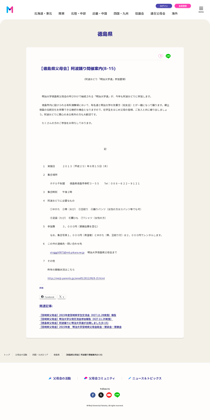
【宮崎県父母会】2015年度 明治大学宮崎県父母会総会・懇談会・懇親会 (80, 327)
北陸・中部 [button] (78, 13)
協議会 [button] (139, 13)
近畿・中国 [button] (99, 13)
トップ (7, 354)
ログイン (164, 5)
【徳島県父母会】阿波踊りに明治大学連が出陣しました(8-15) (73, 323)
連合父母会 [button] (157, 13)
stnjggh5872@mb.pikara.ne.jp (67, 252)
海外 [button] (175, 13)
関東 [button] (61, 13)
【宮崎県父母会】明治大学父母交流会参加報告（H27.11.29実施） (76, 319)
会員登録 (183, 5)
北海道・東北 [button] (43, 13)
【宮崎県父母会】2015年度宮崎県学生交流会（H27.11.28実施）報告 (77, 315)
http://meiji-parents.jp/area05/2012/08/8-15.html (76, 278)
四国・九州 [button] (121, 13)
